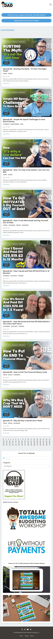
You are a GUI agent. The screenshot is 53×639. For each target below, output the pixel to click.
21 (12, 441)
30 (40, 441)
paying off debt (25, 225)
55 (19, 445)
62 (40, 445)
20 (9, 441)
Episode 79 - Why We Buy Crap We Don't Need (22, 421)
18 (3, 441)
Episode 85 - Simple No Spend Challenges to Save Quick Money (24, 120)
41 (25, 443)
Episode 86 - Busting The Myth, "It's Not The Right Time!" (25, 70)
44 (34, 443)
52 (9, 445)
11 (31, 439)
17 (49, 439)
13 (37, 439)
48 (46, 443)
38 (15, 443)
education (10, 73)
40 (22, 443)
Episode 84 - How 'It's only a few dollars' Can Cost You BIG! (26, 171)
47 (43, 443)
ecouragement (6, 124)
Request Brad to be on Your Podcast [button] (26, 20)
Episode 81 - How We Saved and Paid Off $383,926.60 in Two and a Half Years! (26, 323)
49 (49, 443)
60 (34, 445)
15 (43, 439)
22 (15, 441)
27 (31, 441)
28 (34, 441)
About (32, 636)
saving (21, 124)
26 (28, 441)
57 (25, 445)
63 (43, 445)
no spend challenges (15, 124)
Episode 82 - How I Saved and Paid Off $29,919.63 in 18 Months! (26, 272)
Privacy (27, 636)
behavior (5, 73)
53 (13, 445)
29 (37, 441)
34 (3, 443)
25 (25, 441)
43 (31, 443)
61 (37, 445)
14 (40, 439)
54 (16, 445)
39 (18, 443)
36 (9, 443)
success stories (14, 275)
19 (6, 441)
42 (28, 443)
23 (18, 441)
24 (22, 441)
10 (28, 439)
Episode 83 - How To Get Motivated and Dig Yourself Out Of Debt (25, 221)
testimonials (20, 275)
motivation (18, 225)
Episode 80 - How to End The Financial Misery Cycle (25, 372)
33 (49, 441)
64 (46, 445)
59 (31, 445)
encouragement (12, 225)
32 (46, 441)
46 (40, 443)
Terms (21, 636)
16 (46, 439)
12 (34, 439)
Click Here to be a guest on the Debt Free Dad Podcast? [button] (26, 15)
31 (43, 441)
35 (6, 443)
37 (12, 443)
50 (3, 445)
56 (22, 445)
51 (6, 445)
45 (37, 443)
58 (28, 445)
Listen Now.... (6, 83)
